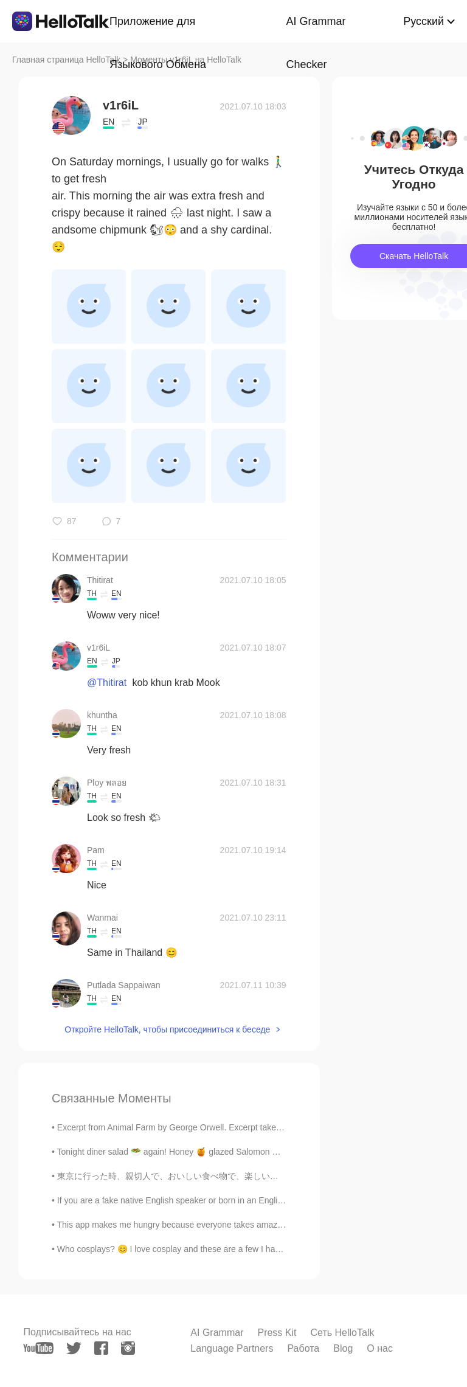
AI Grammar (216, 1332)
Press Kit (276, 1332)
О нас (380, 1348)
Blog (343, 1348)
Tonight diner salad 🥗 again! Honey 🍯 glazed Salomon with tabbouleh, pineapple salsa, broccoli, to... (250, 1152)
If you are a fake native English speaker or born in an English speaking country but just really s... (238, 1200)
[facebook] (101, 1348)
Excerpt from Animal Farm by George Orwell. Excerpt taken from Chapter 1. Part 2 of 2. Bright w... (241, 1127)
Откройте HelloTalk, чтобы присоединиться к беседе (167, 1029)
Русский (423, 21)
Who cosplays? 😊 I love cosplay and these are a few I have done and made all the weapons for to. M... (252, 1249)
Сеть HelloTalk (342, 1332)
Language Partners (231, 1348)
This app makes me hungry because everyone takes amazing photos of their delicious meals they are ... (253, 1225)
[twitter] (73, 1348)
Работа (303, 1348)
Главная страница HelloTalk (66, 59)
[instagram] (128, 1348)
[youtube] (38, 1348)
